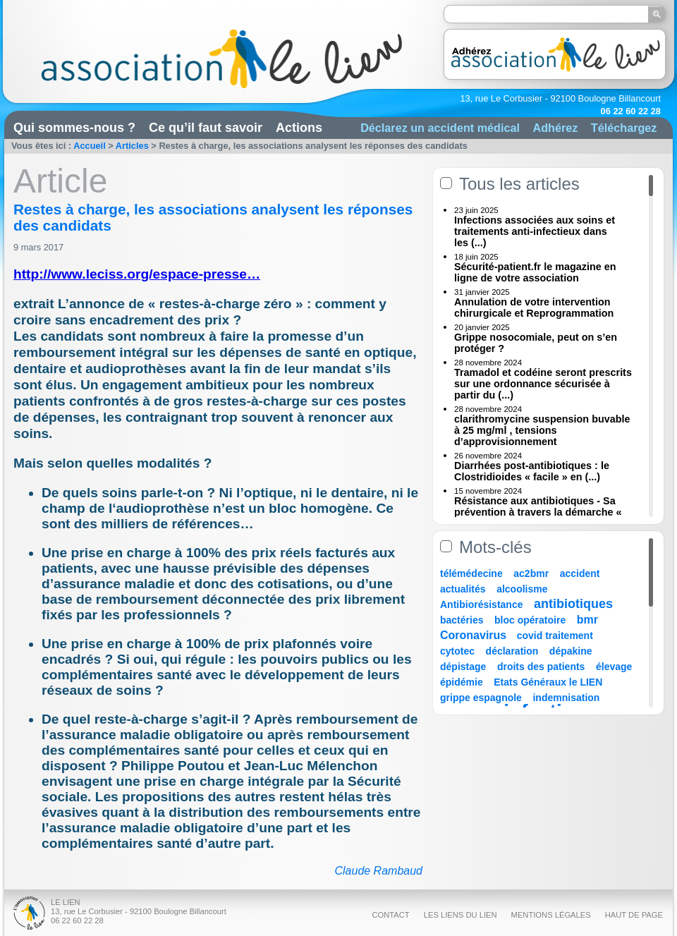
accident (580, 573)
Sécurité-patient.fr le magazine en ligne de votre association (535, 272)
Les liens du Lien (460, 915)
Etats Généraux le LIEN (548, 682)
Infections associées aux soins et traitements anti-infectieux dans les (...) (534, 231)
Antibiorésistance (481, 604)
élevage (614, 666)
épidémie (461, 682)
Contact (390, 915)
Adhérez (555, 127)
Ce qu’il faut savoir (205, 128)
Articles (132, 145)
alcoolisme (521, 589)
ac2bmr (531, 573)
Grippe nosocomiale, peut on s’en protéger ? (535, 343)
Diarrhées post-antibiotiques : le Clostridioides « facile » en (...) (531, 471)
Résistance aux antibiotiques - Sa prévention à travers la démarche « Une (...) (538, 512)
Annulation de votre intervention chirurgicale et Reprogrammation (534, 307)
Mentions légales (551, 915)
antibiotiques (573, 604)
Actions (299, 128)
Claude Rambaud (378, 871)
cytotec (457, 651)
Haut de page (634, 915)
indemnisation (565, 697)
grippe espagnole (481, 697)
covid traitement (555, 635)
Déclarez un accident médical (440, 127)
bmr (587, 620)
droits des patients (541, 666)
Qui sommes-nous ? (74, 128)
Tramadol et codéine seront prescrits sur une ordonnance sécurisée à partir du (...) (543, 384)
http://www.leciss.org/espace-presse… (136, 274)
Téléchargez (624, 127)
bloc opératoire (530, 620)
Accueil (89, 145)
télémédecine (471, 573)
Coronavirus (475, 635)
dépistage (463, 666)
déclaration (512, 651)
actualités (463, 589)
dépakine (570, 651)
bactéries (461, 620)
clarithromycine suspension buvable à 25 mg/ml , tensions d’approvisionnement (542, 430)
